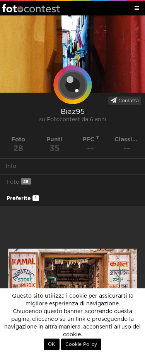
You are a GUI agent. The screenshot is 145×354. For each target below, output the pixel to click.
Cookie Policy (81, 344)
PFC (90, 139)
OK (51, 344)
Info (11, 166)
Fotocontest (31, 8)
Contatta (125, 100)
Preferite (23, 198)
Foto (19, 181)
